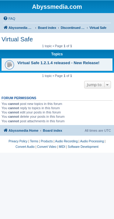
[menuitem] (9, 18)
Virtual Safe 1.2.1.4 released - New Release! (58, 63)
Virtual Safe (17, 39)
